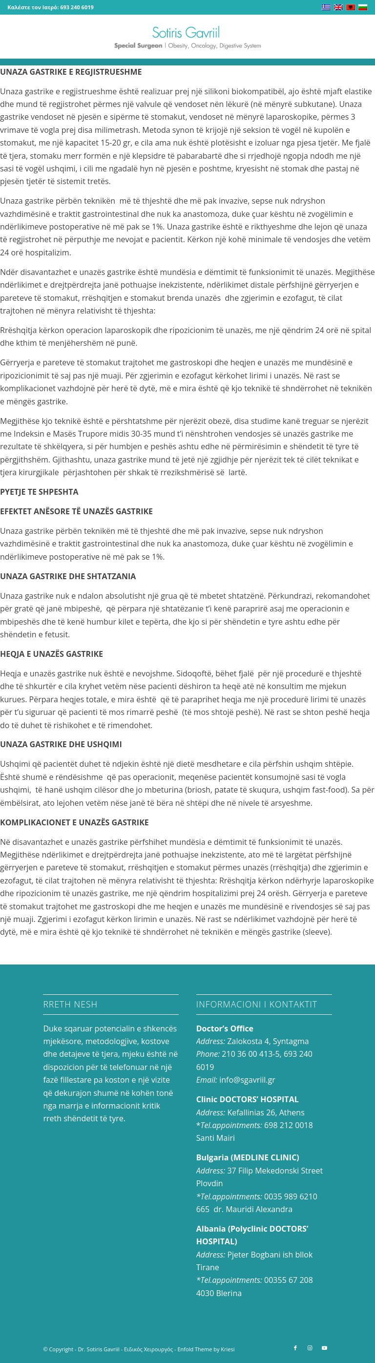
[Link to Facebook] (295, 1348)
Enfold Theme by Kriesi (205, 1349)
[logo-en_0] (187, 37)
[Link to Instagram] (310, 1348)
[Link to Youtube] (324, 1348)
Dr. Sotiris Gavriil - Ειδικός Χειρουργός (125, 1349)
